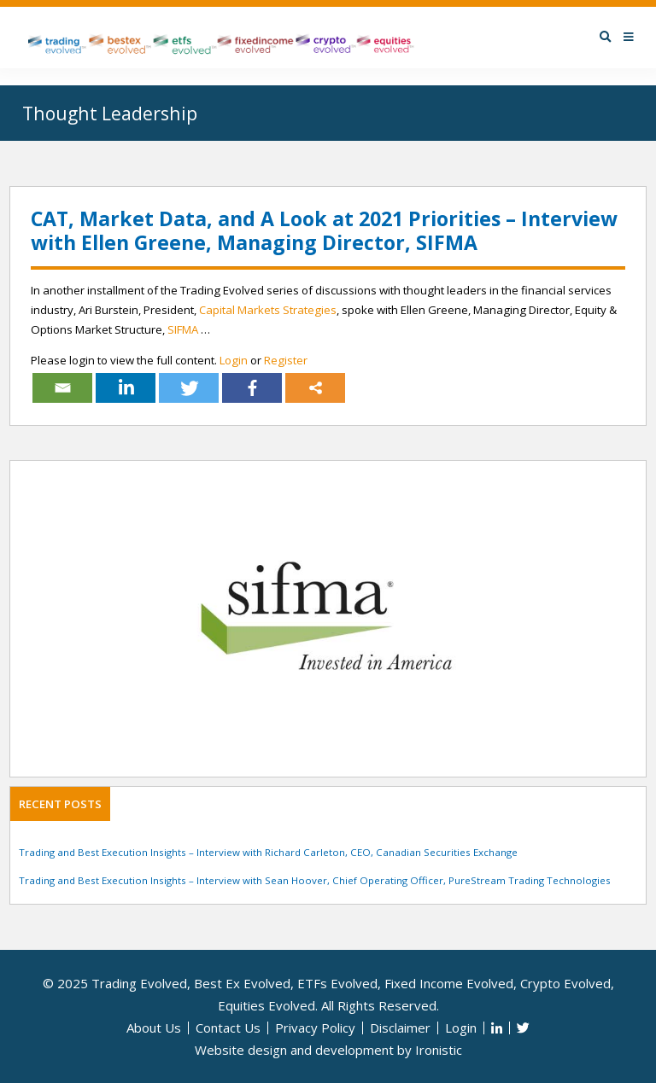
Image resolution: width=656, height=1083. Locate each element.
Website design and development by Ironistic (328, 1049)
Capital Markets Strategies (268, 309)
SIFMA (182, 329)
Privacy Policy (315, 1027)
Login (234, 360)
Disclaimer (400, 1027)
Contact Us (228, 1027)
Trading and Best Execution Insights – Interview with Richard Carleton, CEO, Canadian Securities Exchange (268, 852)
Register (286, 360)
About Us (153, 1027)
